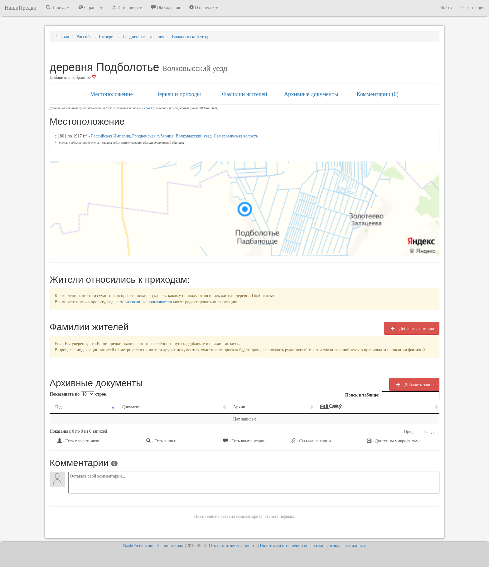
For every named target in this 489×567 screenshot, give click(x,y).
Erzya (146, 108)
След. (429, 431)
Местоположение (111, 94)
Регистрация (472, 7)
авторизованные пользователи (144, 302)
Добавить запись (414, 384)
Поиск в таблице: (392, 395)
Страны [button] (91, 7)
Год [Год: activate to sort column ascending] (58, 407)
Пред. (409, 431)
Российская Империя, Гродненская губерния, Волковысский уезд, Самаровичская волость (174, 136)
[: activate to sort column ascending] (377, 407)
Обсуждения (165, 7)
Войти (446, 7)
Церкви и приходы (178, 94)
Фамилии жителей (244, 94)
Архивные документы (311, 94)
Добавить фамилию (411, 328)
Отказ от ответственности (233, 545)
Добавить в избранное (73, 77)
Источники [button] (127, 7)
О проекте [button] (203, 7)
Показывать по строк (78, 394)
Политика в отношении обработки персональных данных (313, 545)
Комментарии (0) (377, 94)
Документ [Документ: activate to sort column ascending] (131, 407)
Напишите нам (170, 545)
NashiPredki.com (138, 545)
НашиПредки (20, 8)
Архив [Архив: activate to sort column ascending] (239, 407)
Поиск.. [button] (58, 7)
